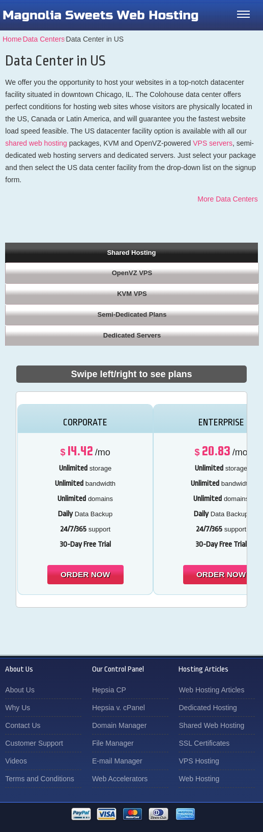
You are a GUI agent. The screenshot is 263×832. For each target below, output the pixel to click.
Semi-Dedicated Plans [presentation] (132, 314)
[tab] (131, 252)
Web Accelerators (120, 779)
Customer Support (34, 743)
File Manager (113, 743)
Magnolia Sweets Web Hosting (101, 15)
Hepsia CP (109, 690)
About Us (20, 690)
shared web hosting (36, 143)
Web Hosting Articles (211, 690)
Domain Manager (119, 725)
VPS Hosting (199, 761)
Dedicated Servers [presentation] (132, 335)
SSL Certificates (204, 743)
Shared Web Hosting (211, 725)
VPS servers (212, 143)
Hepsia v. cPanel (118, 708)
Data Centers (44, 39)
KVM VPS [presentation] (132, 293)
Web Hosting (199, 779)
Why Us (17, 708)
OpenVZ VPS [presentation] (132, 273)
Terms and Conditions (39, 779)
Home (12, 39)
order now (85, 574)
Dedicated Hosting (208, 708)
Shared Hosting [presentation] (131, 252)
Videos (16, 761)
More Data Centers (227, 199)
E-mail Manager (117, 761)
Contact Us (22, 725)
